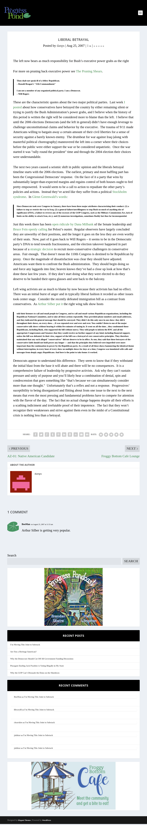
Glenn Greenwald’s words (49, 198)
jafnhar (17, 736)
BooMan (26, 525)
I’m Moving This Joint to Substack (25, 646)
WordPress (46, 821)
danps (60, 46)
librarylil (18, 711)
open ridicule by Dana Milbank (72, 225)
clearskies (18, 723)
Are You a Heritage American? (23, 653)
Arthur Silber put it (50, 305)
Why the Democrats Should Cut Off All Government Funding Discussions (41, 660)
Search (11, 556)
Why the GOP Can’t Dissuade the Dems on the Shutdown (34, 674)
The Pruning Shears (89, 72)
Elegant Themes (24, 821)
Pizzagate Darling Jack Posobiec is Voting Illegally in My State (37, 667)
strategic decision (41, 250)
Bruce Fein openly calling (30, 230)
